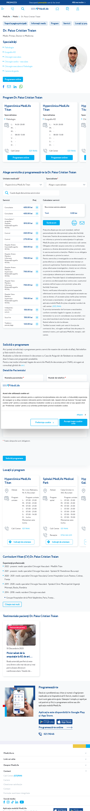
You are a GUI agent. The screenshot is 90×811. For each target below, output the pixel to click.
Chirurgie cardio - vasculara (16, 61)
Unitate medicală (11, 178)
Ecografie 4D (10, 52)
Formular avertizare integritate (17, 793)
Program (54, 23)
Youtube (22, 802)
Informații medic (38, 23)
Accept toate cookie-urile (73, 422)
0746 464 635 (66, 535)
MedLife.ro (9, 753)
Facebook (5, 802)
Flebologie (9, 47)
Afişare (80, 415)
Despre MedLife (11, 765)
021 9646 (33, 150)
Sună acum (51, 222)
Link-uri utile (9, 759)
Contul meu (77, 8)
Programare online (87, 8)
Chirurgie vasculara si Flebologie (18, 66)
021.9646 (49, 734)
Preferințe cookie (44, 422)
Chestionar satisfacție (13, 784)
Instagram (8, 802)
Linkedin (17, 802)
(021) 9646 (56, 306)
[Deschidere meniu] (2, 8)
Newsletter (57, 8)
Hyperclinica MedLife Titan (17, 108)
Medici (15, 16)
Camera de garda (12, 71)
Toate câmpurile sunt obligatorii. (16, 441)
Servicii (66, 23)
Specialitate (51, 178)
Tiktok (12, 802)
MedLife (6, 16)
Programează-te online (51, 727)
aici (22, 365)
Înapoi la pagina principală (15, 23)
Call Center (13, 776)
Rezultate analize (67, 8)
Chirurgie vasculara (13, 57)
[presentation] (20, 448)
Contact (7, 771)
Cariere (7, 780)
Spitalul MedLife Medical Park (58, 481)
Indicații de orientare (22, 542)
